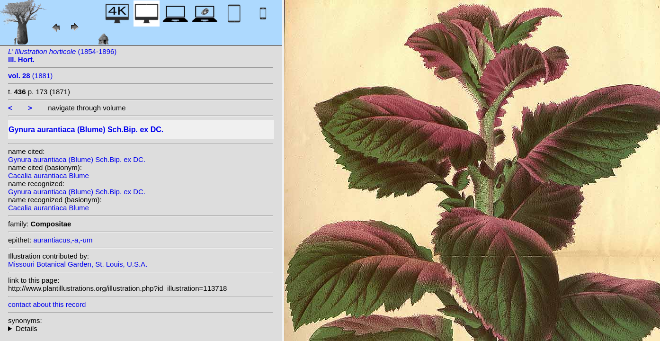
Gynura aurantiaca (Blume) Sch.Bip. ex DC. (76, 159)
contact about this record (47, 304)
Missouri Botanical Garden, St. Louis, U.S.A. (77, 264)
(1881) (30, 76)
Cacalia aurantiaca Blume (48, 175)
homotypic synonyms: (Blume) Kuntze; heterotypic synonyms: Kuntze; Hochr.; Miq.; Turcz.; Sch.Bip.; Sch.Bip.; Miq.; (140, 328)
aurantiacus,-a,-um (62, 240)
